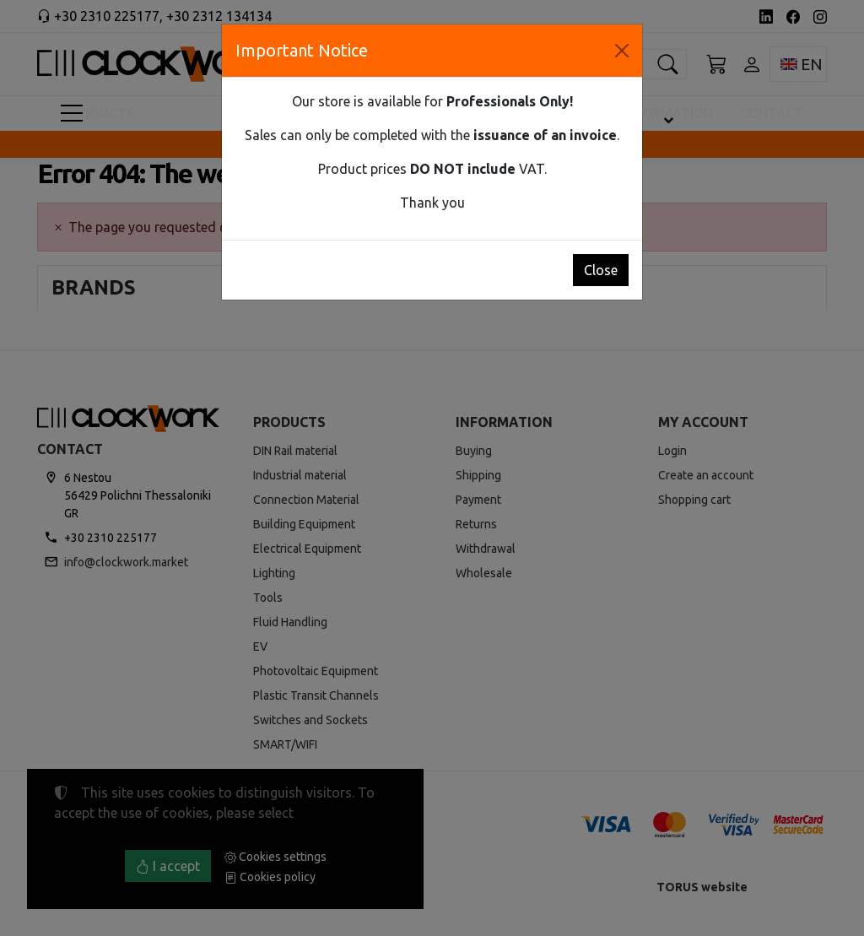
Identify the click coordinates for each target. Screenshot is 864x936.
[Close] (621, 50)
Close (601, 270)
